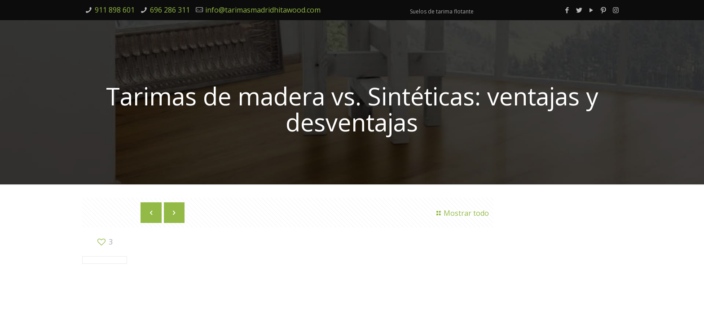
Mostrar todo (461, 213)
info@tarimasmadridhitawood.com (263, 10)
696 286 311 (170, 10)
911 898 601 (115, 10)
